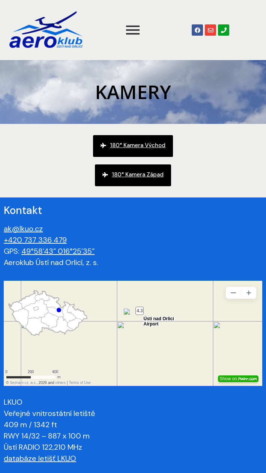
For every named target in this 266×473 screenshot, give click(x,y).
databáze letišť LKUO (40, 458)
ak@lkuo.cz (23, 228)
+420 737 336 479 (35, 240)
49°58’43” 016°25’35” (58, 251)
